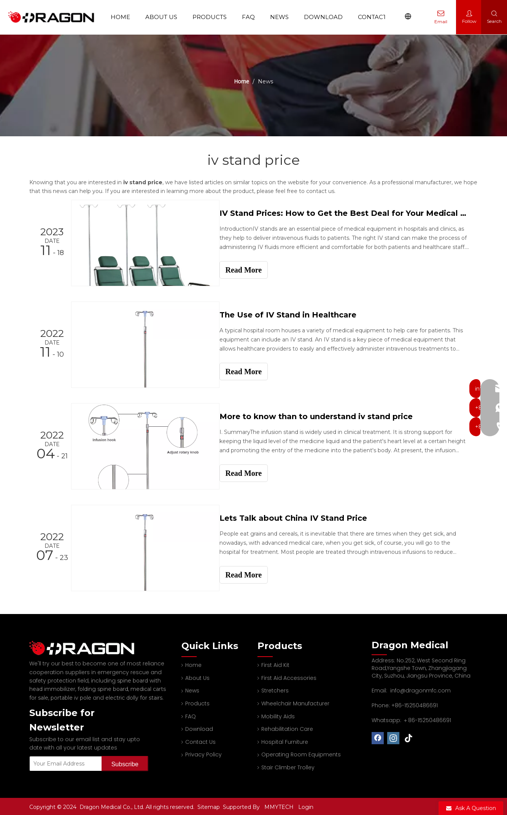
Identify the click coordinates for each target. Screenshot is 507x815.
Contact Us (380, 17)
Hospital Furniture (284, 740)
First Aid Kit (275, 663)
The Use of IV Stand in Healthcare (294, 314)
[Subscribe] (125, 762)
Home (123, 17)
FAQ (251, 17)
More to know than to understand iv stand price (323, 415)
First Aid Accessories (288, 676)
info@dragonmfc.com (420, 689)
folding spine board (103, 687)
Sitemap (209, 805)
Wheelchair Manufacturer (295, 702)
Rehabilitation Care (287, 727)
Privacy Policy (203, 753)
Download (326, 17)
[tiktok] (409, 736)
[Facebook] (378, 736)
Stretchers (275, 689)
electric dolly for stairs (133, 696)
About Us (164, 17)
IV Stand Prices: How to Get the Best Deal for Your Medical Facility (348, 213)
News (282, 17)
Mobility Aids (278, 715)
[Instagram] (393, 736)
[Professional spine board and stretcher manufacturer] (86, 646)
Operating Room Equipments (301, 753)
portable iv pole (71, 696)
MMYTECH (279, 805)
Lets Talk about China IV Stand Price (300, 517)
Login (305, 805)
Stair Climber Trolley (288, 766)
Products (212, 17)
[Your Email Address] (64, 762)
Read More (250, 270)
